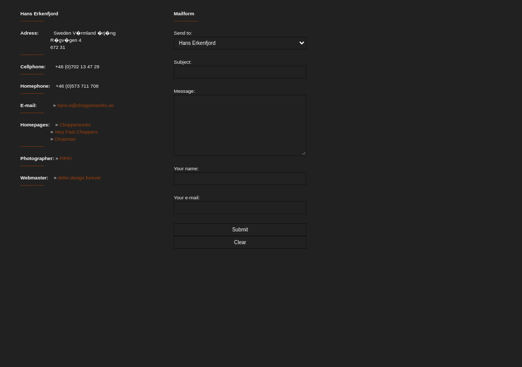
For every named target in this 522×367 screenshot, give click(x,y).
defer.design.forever (79, 177)
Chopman (65, 139)
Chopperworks (75, 124)
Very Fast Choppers (76, 132)
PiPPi (65, 158)
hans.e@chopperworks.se (85, 105)
